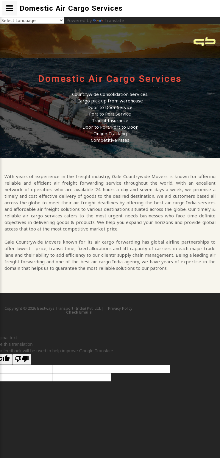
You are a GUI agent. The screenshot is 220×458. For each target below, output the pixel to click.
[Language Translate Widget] (32, 20)
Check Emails (79, 312)
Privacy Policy (120, 308)
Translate (108, 20)
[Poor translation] (21, 359)
